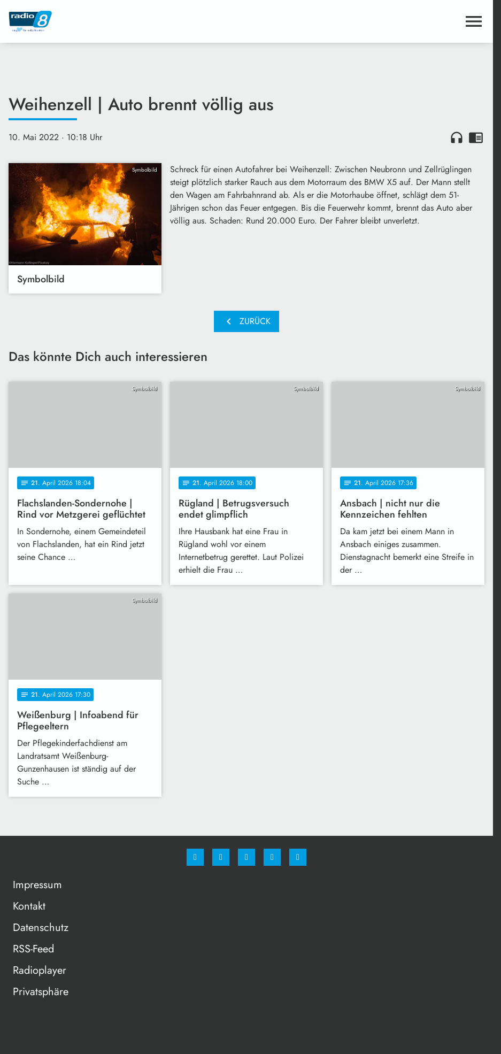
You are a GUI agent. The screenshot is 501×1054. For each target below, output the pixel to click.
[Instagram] (220, 857)
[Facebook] (195, 857)
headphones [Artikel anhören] (456, 137)
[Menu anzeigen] (473, 21)
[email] (297, 857)
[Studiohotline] (272, 857)
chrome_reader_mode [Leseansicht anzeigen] (475, 137)
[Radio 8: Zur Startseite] (127, 21)
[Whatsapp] (246, 857)
